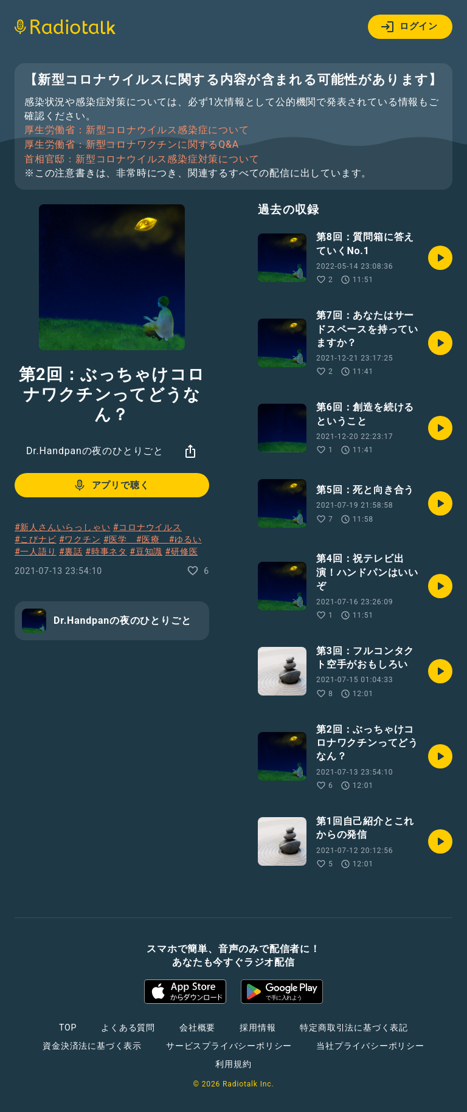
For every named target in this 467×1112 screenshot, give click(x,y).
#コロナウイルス (147, 527)
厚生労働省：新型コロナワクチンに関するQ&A (131, 145)
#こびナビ (36, 539)
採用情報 (257, 1027)
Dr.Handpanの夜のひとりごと (95, 451)
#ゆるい (185, 539)
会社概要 (197, 1027)
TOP (68, 1027)
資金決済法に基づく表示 (92, 1046)
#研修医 (181, 551)
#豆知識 (146, 551)
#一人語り (36, 551)
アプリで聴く (111, 485)
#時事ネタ (106, 551)
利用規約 (233, 1064)
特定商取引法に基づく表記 (354, 1027)
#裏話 (71, 551)
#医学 (119, 539)
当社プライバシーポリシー (370, 1046)
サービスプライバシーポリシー (229, 1046)
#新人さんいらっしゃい (62, 527)
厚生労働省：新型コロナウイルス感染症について (136, 130)
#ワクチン (80, 539)
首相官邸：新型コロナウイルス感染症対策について (141, 159)
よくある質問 (128, 1027)
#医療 (152, 539)
